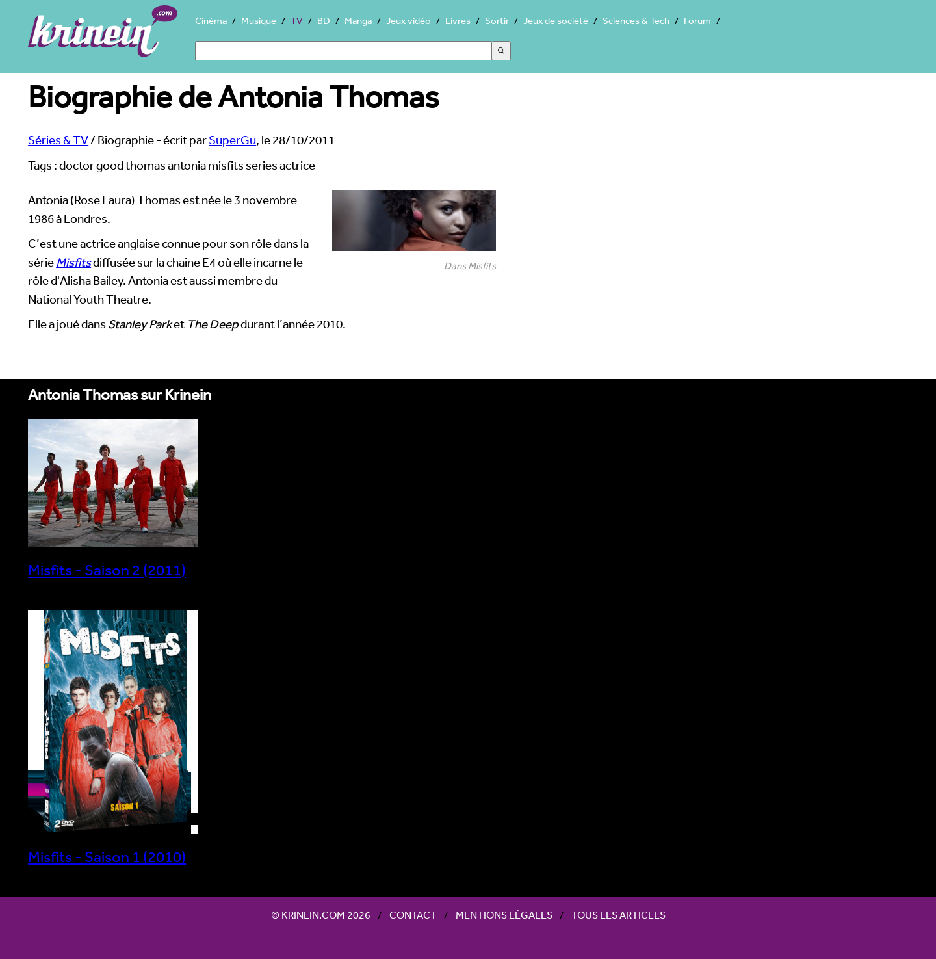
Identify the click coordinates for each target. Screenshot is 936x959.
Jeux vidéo (408, 20)
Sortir (497, 20)
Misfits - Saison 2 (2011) (113, 562)
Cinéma (211, 20)
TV (297, 20)
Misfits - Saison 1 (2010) (113, 848)
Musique (258, 20)
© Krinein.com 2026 (320, 914)
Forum (697, 20)
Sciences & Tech (636, 20)
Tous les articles (618, 914)
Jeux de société (555, 20)
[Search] (343, 50)
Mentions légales (504, 914)
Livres (458, 20)
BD (323, 20)
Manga (358, 20)
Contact (413, 914)
